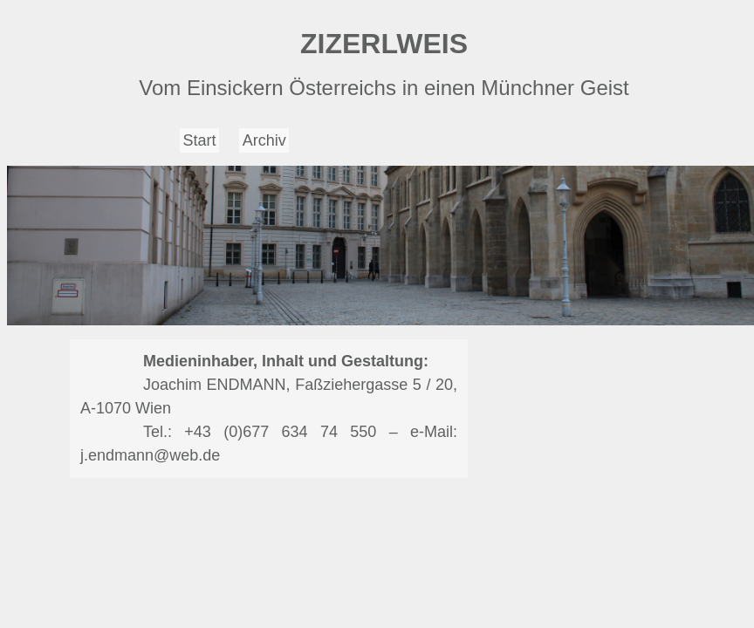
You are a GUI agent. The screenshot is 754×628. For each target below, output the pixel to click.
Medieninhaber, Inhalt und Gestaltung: (285, 361)
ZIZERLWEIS (384, 43)
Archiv (264, 140)
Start (199, 140)
